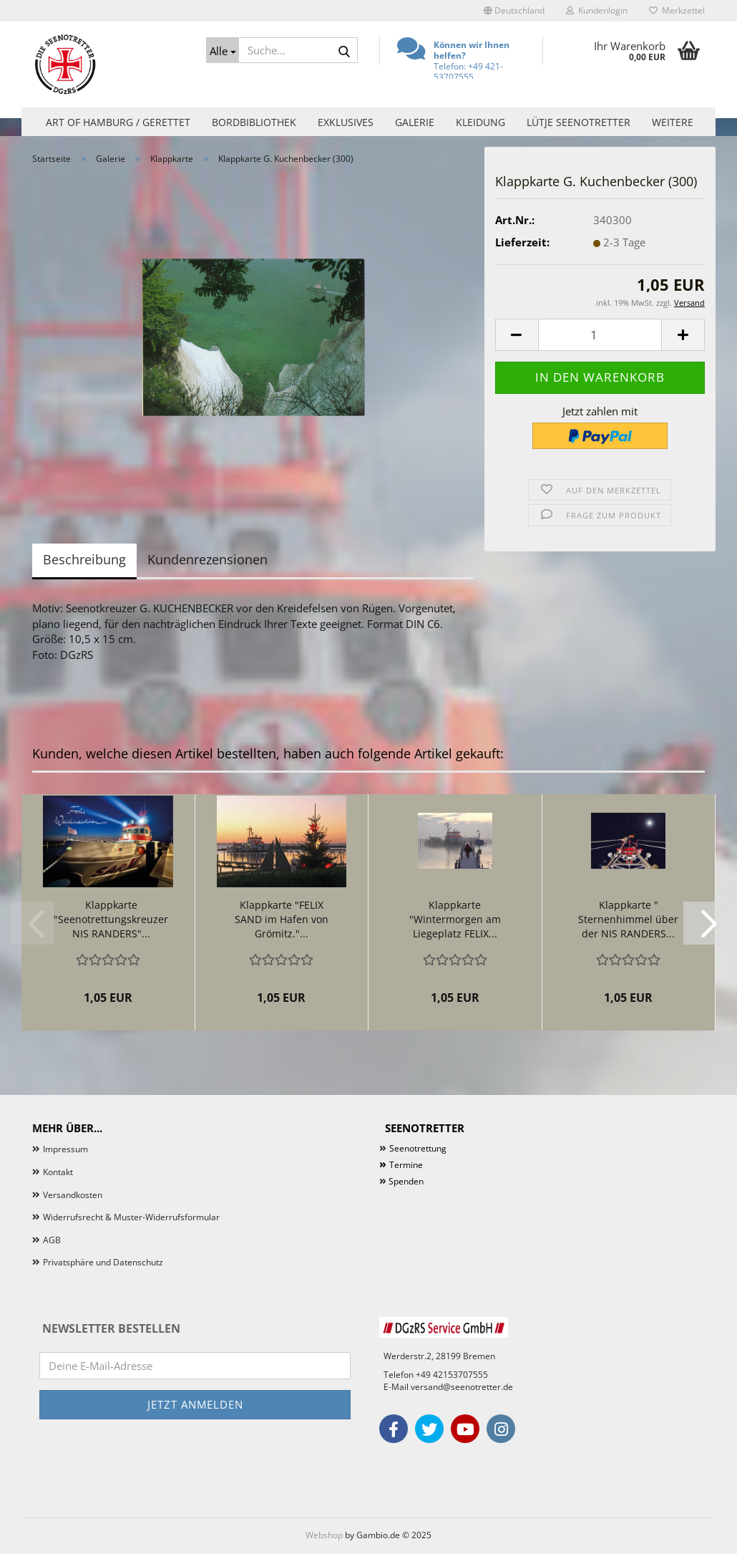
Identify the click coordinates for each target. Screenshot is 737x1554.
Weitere (672, 122)
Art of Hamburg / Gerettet (118, 122)
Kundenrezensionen (207, 559)
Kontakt (58, 1172)
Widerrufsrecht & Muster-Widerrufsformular (131, 1217)
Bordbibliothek (254, 122)
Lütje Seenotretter (578, 122)
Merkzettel (677, 10)
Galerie (414, 122)
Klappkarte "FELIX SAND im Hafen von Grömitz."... (281, 919)
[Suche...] (222, 50)
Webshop (324, 1535)
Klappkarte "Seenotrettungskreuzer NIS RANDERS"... (111, 919)
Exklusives (346, 122)
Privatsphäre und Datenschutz (103, 1262)
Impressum (65, 1149)
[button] (514, 10)
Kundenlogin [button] (597, 10)
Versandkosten (72, 1195)
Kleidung (480, 122)
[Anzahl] (600, 335)
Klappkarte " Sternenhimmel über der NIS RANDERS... (628, 919)
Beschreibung (84, 559)
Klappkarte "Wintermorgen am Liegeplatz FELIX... (455, 919)
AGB (52, 1240)
